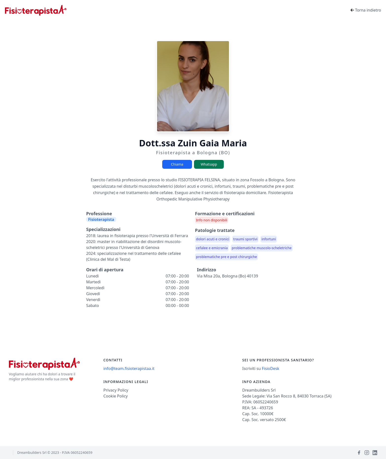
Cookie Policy (115, 396)
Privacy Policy (115, 390)
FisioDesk (270, 368)
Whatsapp (209, 164)
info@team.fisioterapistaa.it (128, 368)
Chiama (177, 164)
